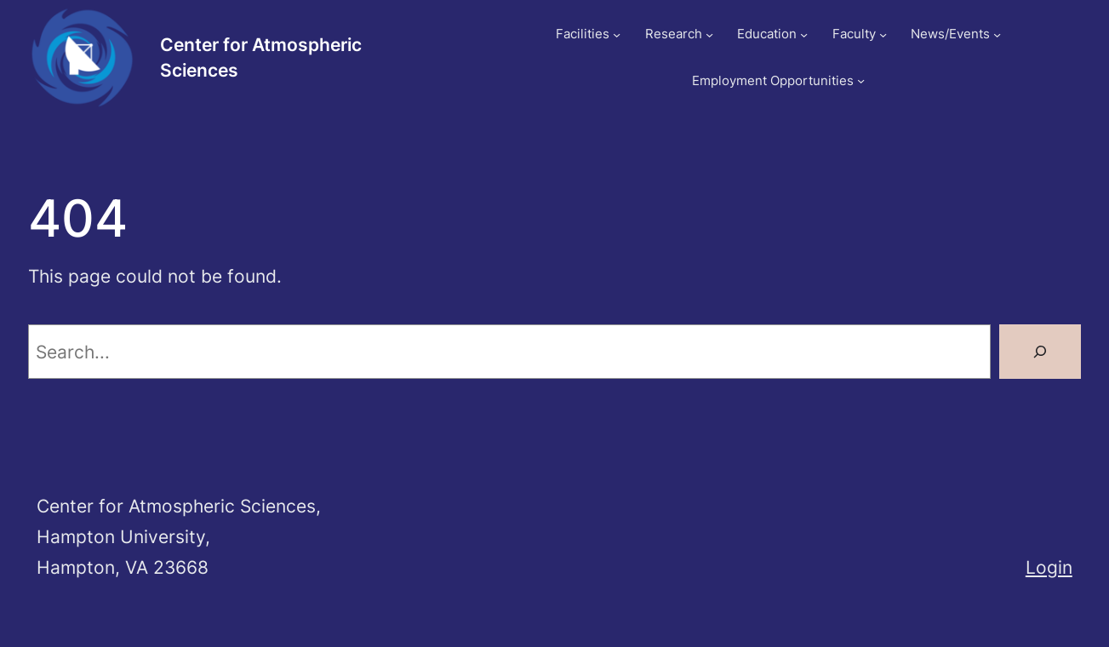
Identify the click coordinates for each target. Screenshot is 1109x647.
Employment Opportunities (773, 80)
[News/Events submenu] (997, 34)
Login (1049, 567)
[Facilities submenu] (616, 34)
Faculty (854, 34)
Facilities (582, 34)
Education (767, 34)
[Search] (1040, 351)
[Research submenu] (709, 34)
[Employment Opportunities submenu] (861, 80)
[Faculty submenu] (883, 34)
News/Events (950, 34)
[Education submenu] (804, 34)
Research (673, 34)
